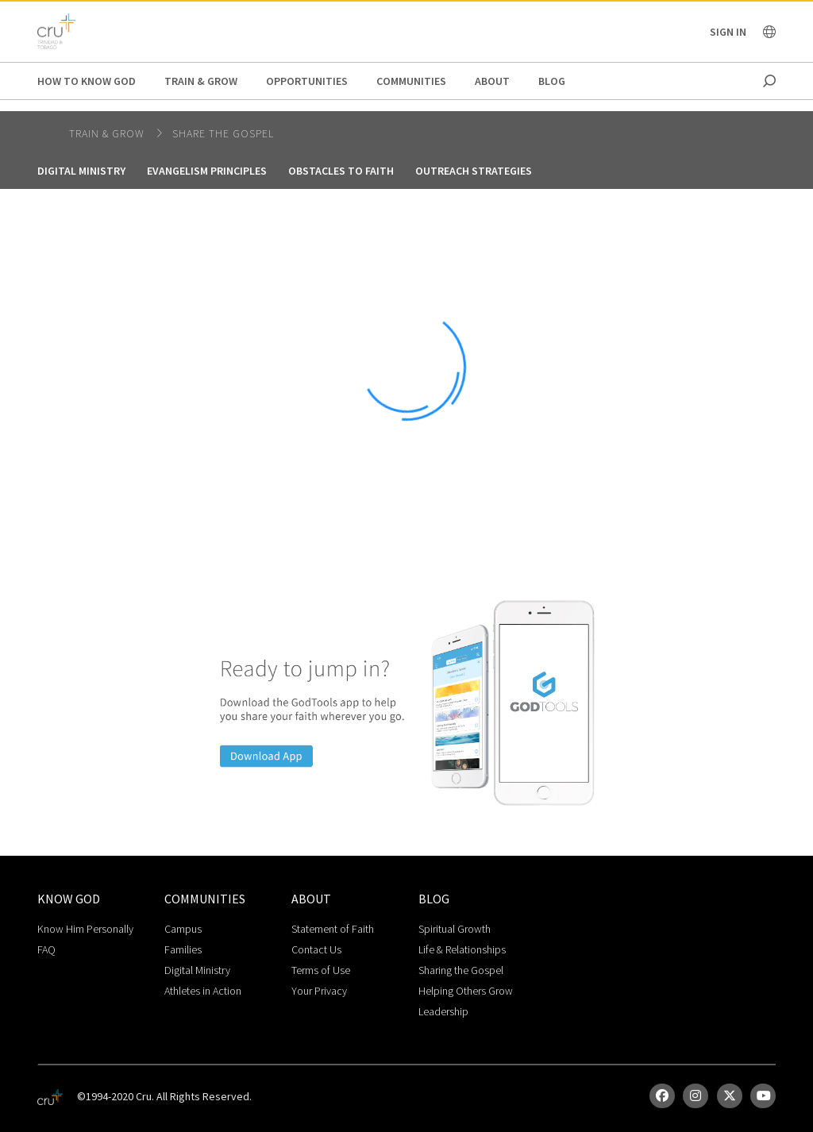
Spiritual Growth (454, 929)
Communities (411, 81)
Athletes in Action (202, 991)
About (492, 81)
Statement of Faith (332, 929)
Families (183, 949)
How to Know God (86, 81)
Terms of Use (320, 970)
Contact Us (316, 949)
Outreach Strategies (473, 171)
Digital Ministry (81, 171)
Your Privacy (319, 991)
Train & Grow (200, 81)
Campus (183, 929)
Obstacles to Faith (341, 171)
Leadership (443, 1011)
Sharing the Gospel (460, 970)
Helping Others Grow (465, 991)
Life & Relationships (462, 949)
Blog (551, 81)
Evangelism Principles (207, 171)
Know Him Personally (85, 929)
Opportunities (307, 81)
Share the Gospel (223, 133)
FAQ (46, 949)
